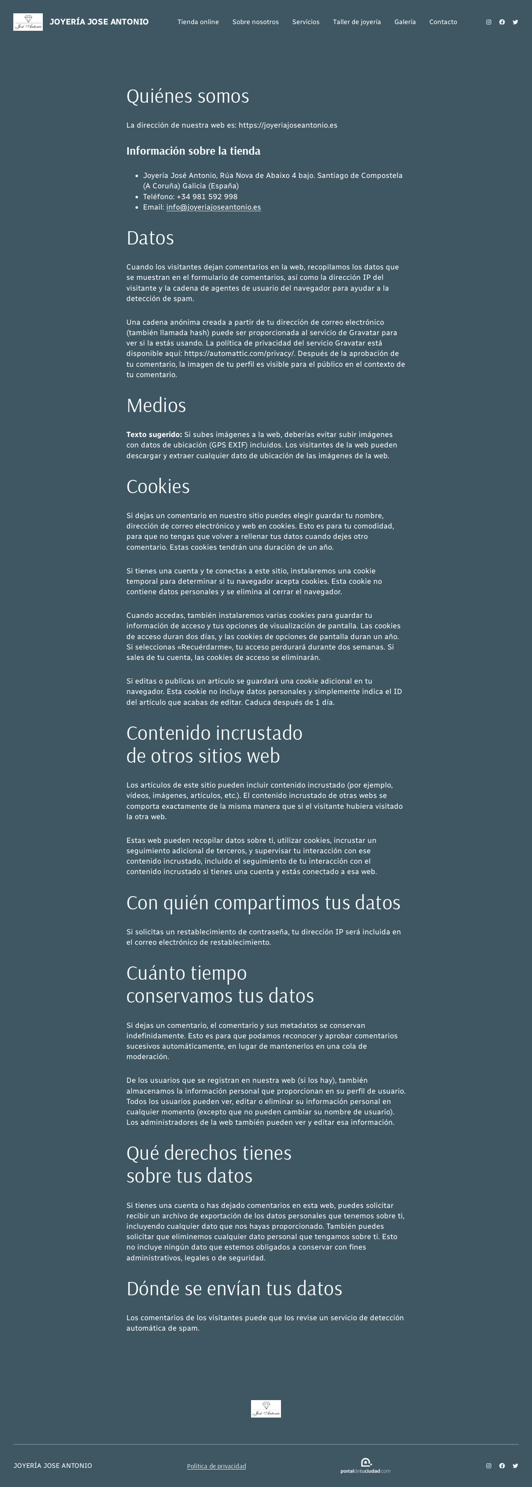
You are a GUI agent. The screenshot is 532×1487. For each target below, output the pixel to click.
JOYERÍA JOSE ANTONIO (99, 22)
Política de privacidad (216, 1466)
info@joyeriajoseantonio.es (213, 207)
